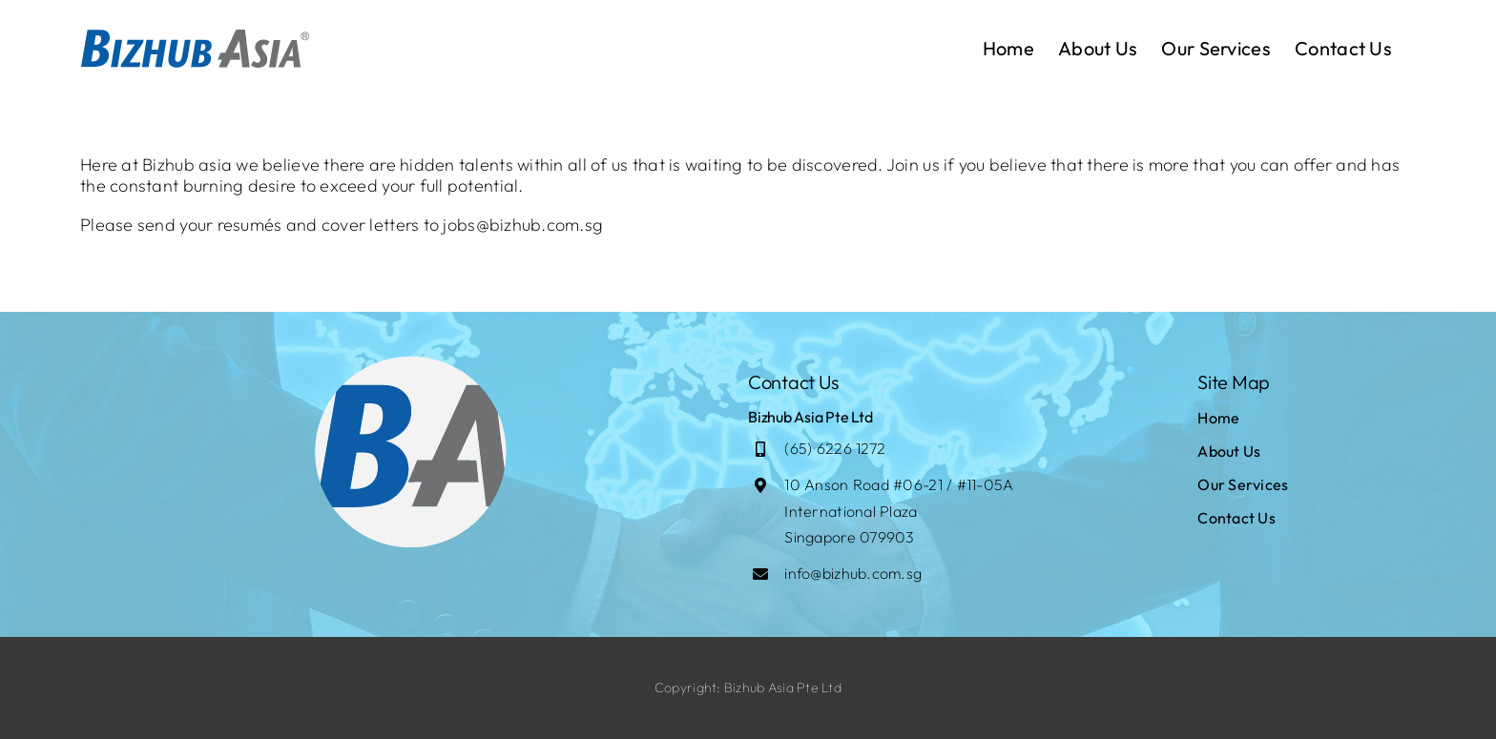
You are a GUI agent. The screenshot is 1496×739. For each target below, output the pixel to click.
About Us (1228, 451)
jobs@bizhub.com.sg (523, 225)
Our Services (1242, 484)
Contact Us (1236, 517)
